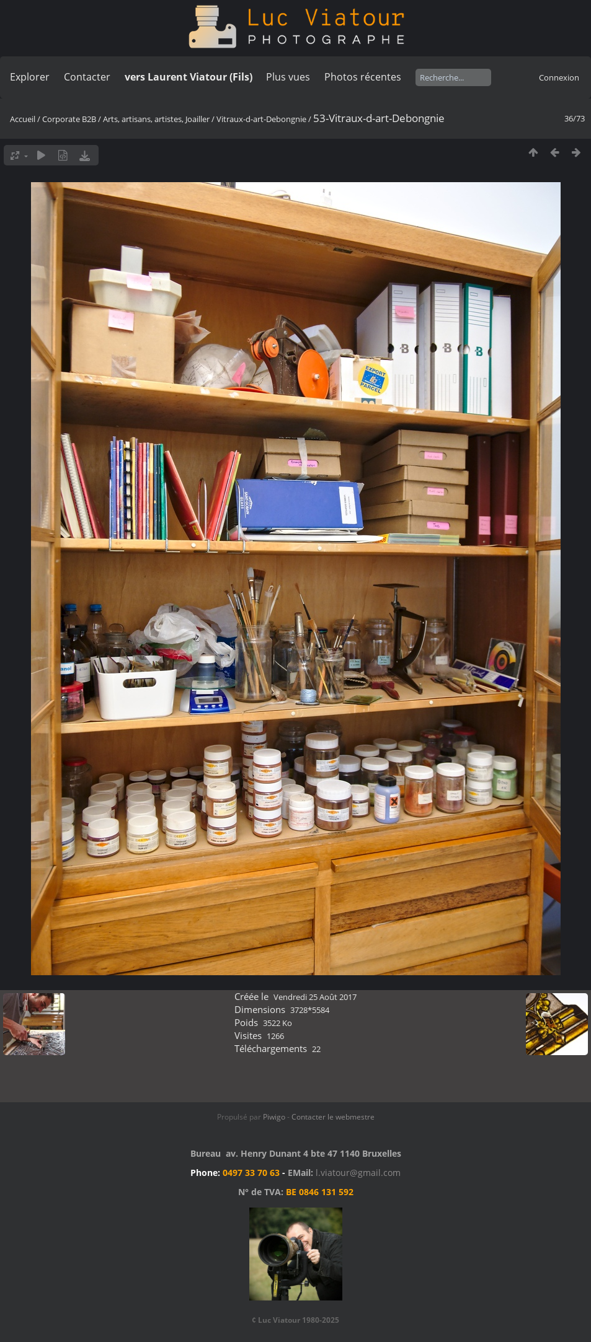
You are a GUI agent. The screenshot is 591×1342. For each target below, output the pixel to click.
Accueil (22, 119)
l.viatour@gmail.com (358, 1172)
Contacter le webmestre (333, 1117)
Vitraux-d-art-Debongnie (261, 119)
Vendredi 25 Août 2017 (315, 996)
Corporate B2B (69, 119)
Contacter (87, 77)
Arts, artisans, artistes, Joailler (156, 119)
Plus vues (288, 77)
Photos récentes (362, 77)
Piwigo (274, 1117)
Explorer (30, 77)
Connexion (559, 77)
